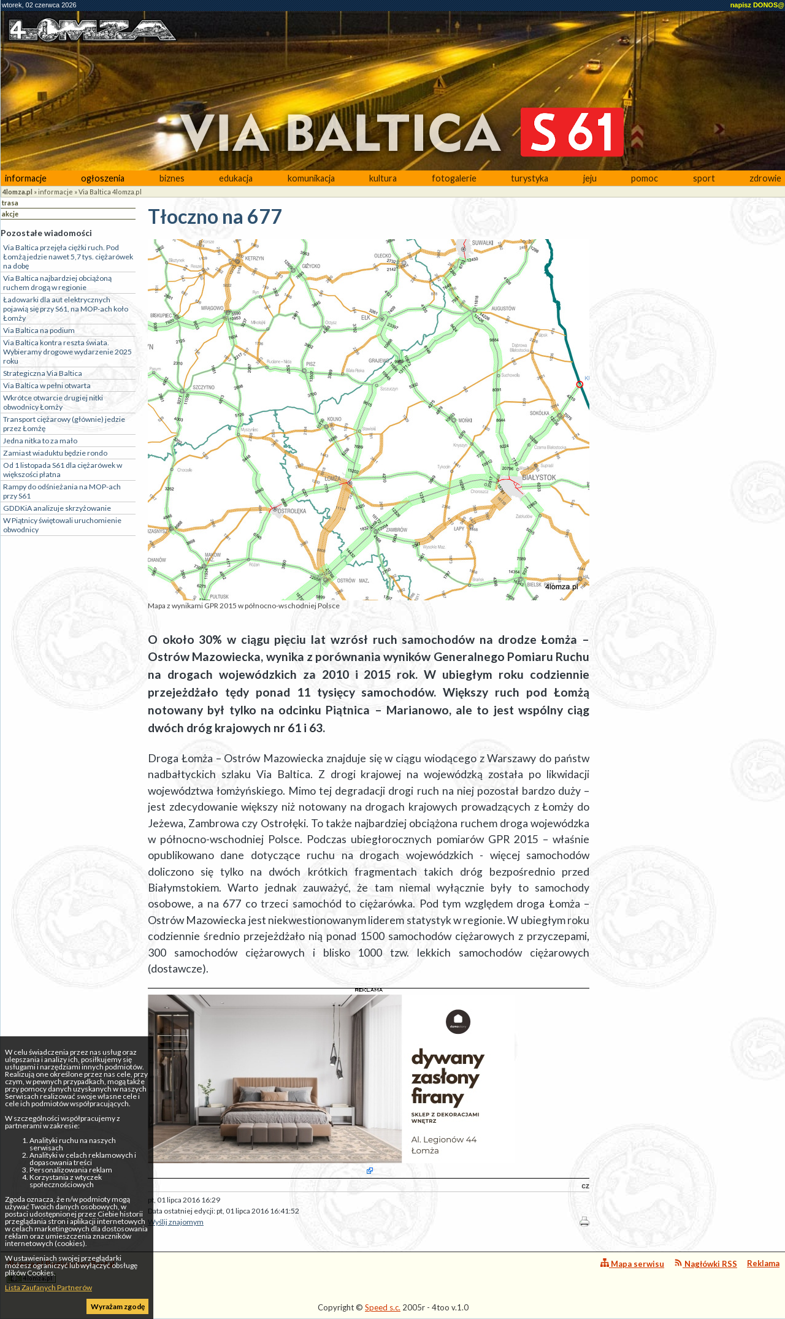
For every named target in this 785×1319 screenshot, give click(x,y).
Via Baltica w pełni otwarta (47, 385)
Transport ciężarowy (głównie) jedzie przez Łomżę (64, 424)
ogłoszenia (102, 178)
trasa (10, 203)
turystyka (529, 178)
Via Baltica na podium (39, 330)
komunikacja (311, 178)
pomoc (644, 178)
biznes (172, 178)
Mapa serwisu (632, 1263)
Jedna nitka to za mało (40, 440)
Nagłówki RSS (705, 1263)
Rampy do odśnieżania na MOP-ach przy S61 (62, 491)
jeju (590, 178)
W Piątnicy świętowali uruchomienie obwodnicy (62, 525)
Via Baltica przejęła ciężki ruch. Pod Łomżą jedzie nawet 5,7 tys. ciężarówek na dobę (68, 256)
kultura (383, 178)
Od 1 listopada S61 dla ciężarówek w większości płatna (62, 470)
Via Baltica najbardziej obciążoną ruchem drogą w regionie (57, 282)
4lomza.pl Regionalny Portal (61, 1271)
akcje (10, 214)
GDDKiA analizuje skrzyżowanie (57, 508)
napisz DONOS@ (757, 5)
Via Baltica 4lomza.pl (110, 192)
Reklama (763, 1263)
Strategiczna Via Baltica (42, 373)
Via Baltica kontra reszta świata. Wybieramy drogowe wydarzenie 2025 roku (67, 351)
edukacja (236, 178)
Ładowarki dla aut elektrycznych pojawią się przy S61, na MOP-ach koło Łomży (65, 309)
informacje (26, 178)
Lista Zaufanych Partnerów (48, 1287)
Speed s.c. (382, 1307)
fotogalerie (454, 178)
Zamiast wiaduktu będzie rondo (55, 452)
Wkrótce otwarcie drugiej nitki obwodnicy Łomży (53, 402)
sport (704, 178)
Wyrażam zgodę (118, 1306)
